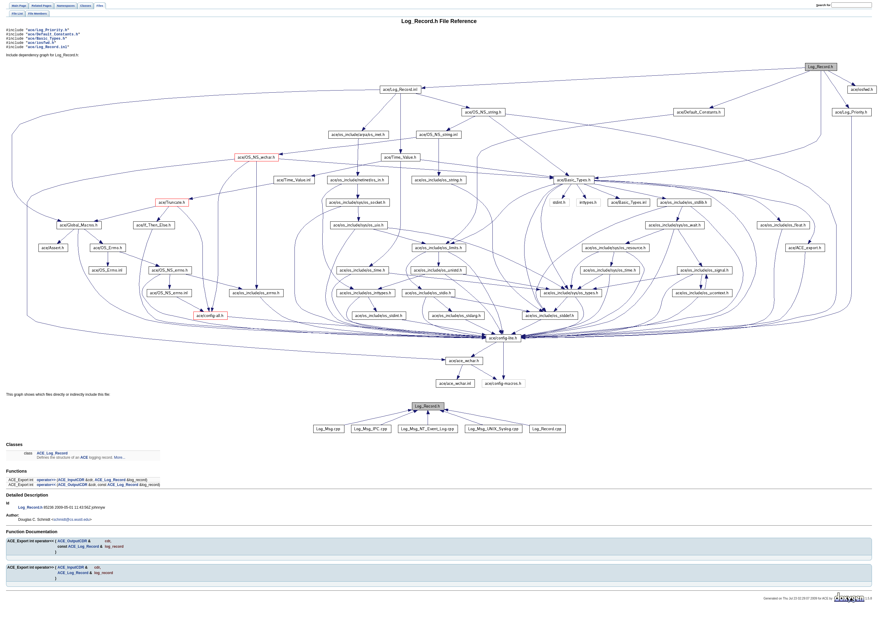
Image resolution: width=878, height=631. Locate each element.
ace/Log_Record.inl (47, 51)
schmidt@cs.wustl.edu (71, 524)
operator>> (46, 484)
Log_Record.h (30, 512)
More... (119, 462)
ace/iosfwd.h (41, 46)
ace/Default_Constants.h (53, 35)
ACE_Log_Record (52, 458)
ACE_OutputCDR (72, 489)
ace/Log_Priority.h (47, 30)
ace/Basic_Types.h (46, 41)
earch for (823, 5)
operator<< (46, 489)
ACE (84, 462)
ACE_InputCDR (71, 484)
